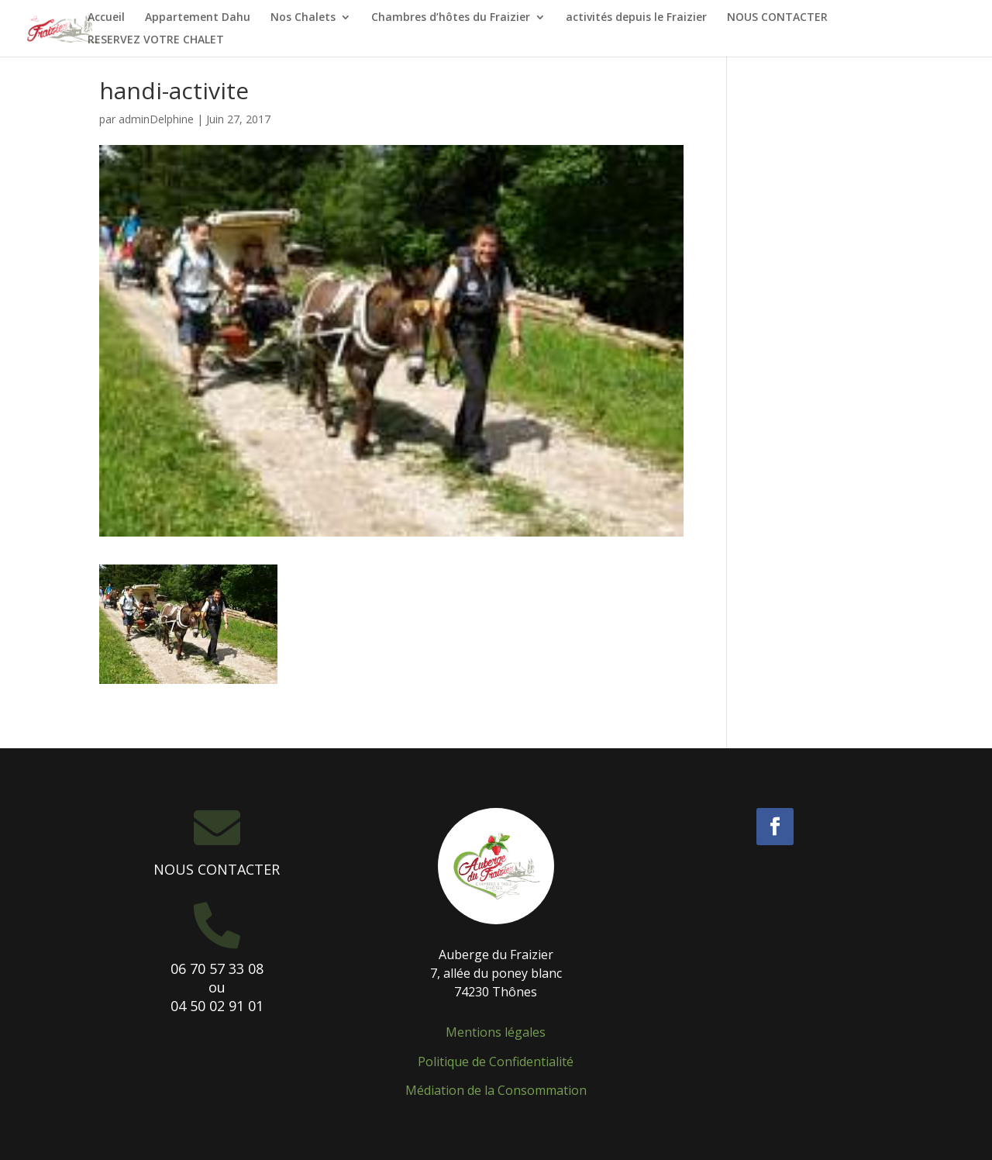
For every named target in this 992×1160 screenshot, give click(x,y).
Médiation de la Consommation (496, 1090)
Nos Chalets (303, 18)
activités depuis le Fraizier (636, 18)
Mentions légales (496, 1032)
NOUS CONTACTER (777, 18)
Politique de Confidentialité (496, 1061)
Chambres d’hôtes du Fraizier (450, 18)
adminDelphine (156, 119)
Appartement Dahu (197, 18)
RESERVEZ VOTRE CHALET (156, 40)
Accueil (106, 18)
